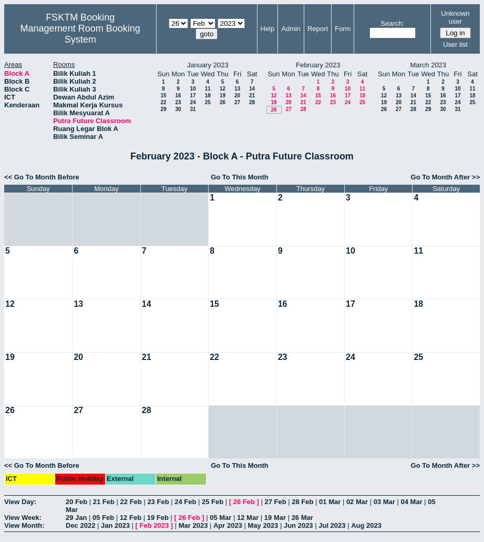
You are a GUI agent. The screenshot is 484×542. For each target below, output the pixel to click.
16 (178, 95)
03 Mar (384, 502)
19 (222, 95)
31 (192, 109)
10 (192, 89)
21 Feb (104, 502)
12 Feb (130, 517)
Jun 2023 (298, 525)
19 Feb (158, 517)
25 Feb (212, 502)
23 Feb (158, 502)
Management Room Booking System (80, 34)
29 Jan (76, 517)
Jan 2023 (115, 525)
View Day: (20, 502)
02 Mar (357, 502)
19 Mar (275, 517)
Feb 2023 (154, 525)
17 (192, 95)
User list (455, 44)
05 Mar (220, 517)
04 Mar (412, 502)
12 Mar (248, 517)
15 (163, 95)
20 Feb (76, 502)
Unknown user (455, 17)
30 (178, 109)
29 (163, 109)
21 (252, 95)
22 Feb (131, 502)
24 (192, 102)
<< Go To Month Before (41, 177)
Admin (291, 29)
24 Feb (185, 502)
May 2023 (263, 525)
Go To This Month (240, 177)
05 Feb (103, 517)
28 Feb (302, 502)
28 (252, 102)
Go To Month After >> (445, 177)
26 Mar (302, 517)
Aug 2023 (366, 525)
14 (252, 89)
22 (163, 102)
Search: (392, 23)
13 (237, 89)
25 (208, 102)
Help (268, 29)
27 (237, 102)
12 (222, 89)
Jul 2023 (331, 525)
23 (178, 102)
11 (208, 89)
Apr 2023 (227, 525)
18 (208, 95)
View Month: (24, 525)
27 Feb (275, 502)
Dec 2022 (80, 525)
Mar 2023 (193, 525)
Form (343, 29)
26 (222, 102)
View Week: (23, 517)
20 (237, 95)
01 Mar (330, 502)
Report (317, 29)
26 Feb (244, 502)
